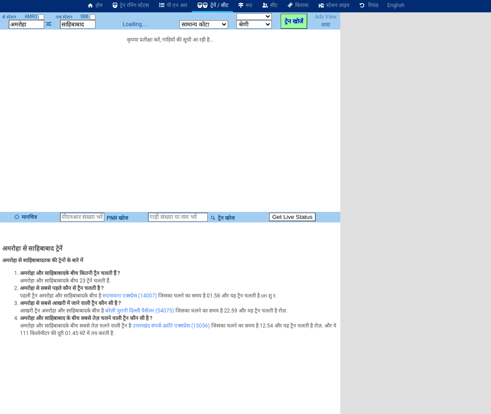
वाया (325, 25)
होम (95, 5)
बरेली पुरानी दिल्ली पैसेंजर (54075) (139, 311)
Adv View (325, 17)
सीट (269, 5)
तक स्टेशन (64, 17)
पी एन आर (172, 5)
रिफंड (368, 5)
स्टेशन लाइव (333, 5)
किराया (297, 5)
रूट (245, 5)
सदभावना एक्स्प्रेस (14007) (130, 296)
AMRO (34, 16)
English (395, 5)
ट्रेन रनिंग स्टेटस (130, 5)
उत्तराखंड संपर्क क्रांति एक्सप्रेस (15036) (171, 326)
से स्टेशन (9, 17)
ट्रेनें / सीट (212, 5)
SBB (87, 16)
